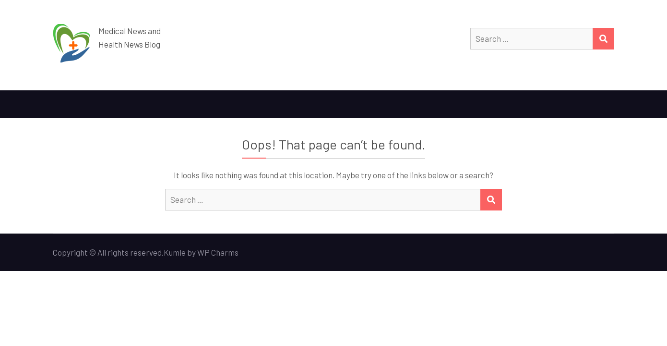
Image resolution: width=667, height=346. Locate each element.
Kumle (175, 252)
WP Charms (217, 252)
